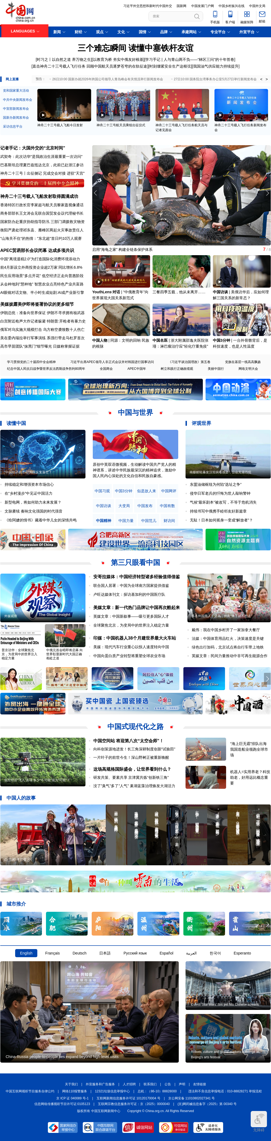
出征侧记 (34, 173)
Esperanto (242, 953)
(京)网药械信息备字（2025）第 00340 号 (207, 1104)
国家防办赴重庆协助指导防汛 (24, 221)
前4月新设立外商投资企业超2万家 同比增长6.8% (41, 267)
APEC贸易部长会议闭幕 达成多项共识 (37, 250)
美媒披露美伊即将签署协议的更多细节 (37, 304)
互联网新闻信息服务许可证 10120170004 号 (128, 1098)
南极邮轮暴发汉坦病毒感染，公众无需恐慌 (220, 472)
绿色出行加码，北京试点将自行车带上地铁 (228, 647)
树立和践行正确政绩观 (177, 369)
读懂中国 (16, 423)
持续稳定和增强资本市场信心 (29, 484)
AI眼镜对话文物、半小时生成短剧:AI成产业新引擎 (42, 292)
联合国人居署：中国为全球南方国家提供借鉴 (131, 585)
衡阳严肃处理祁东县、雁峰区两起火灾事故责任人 (42, 230)
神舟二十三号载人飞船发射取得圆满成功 (39, 196)
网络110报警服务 (74, 1091)
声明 (182, 1084)
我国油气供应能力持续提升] (216, 66)
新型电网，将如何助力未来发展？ (33, 502)
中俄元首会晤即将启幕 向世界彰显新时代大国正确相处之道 (64, 654)
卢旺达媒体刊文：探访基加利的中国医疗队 (129, 594)
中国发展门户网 (202, 6)
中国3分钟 (221, 340)
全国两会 (106, 369)
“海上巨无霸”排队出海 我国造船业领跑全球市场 (249, 749)
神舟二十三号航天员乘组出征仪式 (121, 125)
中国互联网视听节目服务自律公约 (30, 1091)
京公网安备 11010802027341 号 (191, 1098)
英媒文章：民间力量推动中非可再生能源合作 (229, 656)
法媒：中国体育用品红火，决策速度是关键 (228, 638)
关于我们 (71, 1084)
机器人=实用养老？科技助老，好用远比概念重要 (250, 777)
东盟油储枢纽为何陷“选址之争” (216, 484)
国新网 (181, 6)
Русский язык (135, 953)
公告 (167, 1084)
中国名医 (160, 340)
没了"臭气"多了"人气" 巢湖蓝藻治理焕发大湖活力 (134, 786)
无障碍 (259, 1121)
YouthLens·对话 (106, 292)
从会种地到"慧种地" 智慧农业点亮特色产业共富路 (42, 284)
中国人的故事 (21, 798)
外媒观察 (10, 616)
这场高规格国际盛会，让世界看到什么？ (132, 769)
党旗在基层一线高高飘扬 (243, 362)
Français (52, 953)
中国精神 (103, 521)
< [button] (261, 79)
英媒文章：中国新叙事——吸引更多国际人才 (131, 616)
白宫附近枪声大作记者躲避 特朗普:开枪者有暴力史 (43, 321)
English (26, 953)
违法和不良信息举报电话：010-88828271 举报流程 (225, 1091)
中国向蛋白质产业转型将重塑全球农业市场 (129, 656)
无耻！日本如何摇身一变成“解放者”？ (221, 520)
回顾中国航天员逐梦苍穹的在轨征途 (117, 66)
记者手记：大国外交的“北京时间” (32, 148)
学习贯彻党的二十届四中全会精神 (31, 362)
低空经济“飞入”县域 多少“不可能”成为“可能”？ (37, 780)
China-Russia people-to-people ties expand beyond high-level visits (62, 1056)
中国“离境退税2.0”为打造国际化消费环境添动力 (40, 259)
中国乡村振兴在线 (231, 6)
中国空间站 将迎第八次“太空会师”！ (128, 741)
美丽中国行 (216, 369)
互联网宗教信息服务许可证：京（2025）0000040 (134, 1104)
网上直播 (12, 79)
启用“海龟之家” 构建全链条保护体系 (122, 249)
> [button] (267, 79)
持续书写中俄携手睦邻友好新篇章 (218, 511)
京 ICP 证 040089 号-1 (72, 1098)
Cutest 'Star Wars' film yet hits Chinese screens (225, 1004)
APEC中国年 (136, 369)
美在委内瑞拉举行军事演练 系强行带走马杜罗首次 (42, 338)
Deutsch (79, 953)
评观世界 (201, 423)
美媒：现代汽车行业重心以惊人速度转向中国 (131, 647)
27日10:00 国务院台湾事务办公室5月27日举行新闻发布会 (215, 79)
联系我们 (150, 1084)
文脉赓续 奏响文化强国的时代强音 (33, 511)
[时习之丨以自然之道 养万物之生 (63, 59)
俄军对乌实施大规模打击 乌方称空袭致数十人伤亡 (42, 329)
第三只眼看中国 (135, 562)
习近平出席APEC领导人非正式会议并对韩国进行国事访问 (112, 362)
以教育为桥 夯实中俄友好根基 (118, 59)
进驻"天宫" (76, 173)
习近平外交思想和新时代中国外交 (147, 6)
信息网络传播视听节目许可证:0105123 (62, 1104)
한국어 (215, 953)
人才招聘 (129, 1084)
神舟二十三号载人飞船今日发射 (60, 125)
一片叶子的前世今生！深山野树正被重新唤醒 (131, 757)
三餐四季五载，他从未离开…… (179, 292)
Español (166, 953)
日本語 (105, 953)
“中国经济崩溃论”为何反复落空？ (28, 472)
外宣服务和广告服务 (100, 1084)
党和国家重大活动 (16, 90)
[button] (267, 193)
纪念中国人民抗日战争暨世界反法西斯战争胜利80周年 (46, 369)
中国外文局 (257, 6)
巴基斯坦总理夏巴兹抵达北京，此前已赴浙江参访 (42, 165)
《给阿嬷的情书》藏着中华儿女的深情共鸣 (41, 520)
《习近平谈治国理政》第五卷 (189, 362)
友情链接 (199, 1084)
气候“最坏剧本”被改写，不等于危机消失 (223, 502)
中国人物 (99, 340)
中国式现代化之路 (135, 727)
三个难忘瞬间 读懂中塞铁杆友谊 (135, 48)
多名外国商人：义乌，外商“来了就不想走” (221, 616)
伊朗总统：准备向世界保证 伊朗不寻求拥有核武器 (42, 313)
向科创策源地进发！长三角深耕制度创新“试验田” (134, 749)
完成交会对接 (54, 173)
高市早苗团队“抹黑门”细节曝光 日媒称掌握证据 (40, 346)
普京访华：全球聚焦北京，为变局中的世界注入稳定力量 (19, 654)
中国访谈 (220, 292)
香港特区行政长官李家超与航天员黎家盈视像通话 (42, 205)
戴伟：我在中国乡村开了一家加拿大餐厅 (226, 630)
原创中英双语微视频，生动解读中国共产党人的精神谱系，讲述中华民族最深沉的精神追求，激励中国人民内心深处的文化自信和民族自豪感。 (134, 470)
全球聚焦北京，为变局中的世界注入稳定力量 (131, 625)
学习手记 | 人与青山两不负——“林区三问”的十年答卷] (190, 59)
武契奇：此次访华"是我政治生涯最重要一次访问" (41, 156)
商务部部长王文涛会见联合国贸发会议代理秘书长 (42, 213)
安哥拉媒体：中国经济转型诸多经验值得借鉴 (136, 576)
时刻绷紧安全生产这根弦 (170, 66)
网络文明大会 (248, 369)
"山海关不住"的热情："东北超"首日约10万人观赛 (41, 238)
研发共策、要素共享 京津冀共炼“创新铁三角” (131, 777)
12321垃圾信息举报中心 (112, 1091)
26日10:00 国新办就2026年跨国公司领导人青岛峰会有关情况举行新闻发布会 (107, 79)
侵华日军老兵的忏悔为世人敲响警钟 (220, 493)
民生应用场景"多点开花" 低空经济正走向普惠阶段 (42, 276)
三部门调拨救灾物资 (68, 221)
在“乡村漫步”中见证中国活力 (28, 493)
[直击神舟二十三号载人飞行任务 (58, 66)
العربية (191, 953)
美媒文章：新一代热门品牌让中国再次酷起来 (136, 607)
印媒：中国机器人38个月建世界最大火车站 (134, 638)
